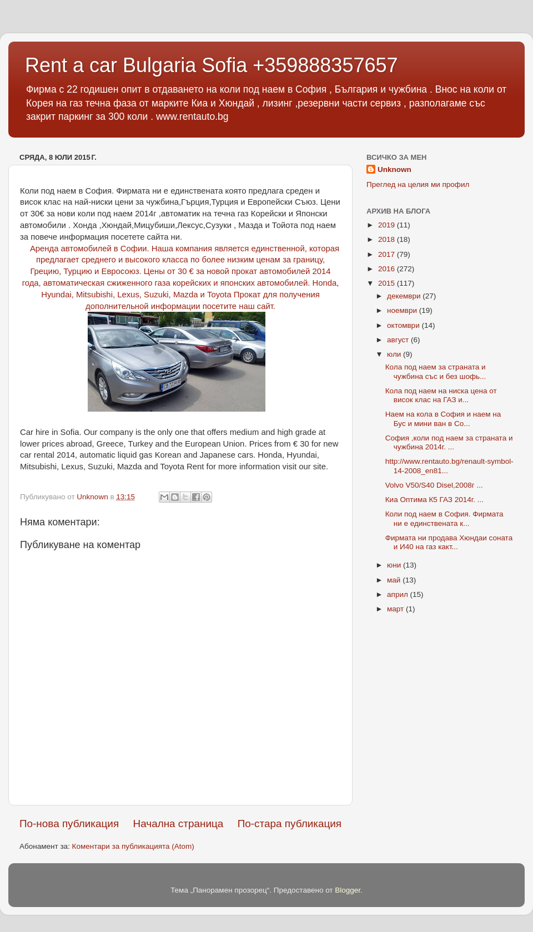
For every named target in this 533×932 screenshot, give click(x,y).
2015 (387, 283)
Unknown (394, 169)
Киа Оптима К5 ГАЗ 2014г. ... (434, 499)
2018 (387, 239)
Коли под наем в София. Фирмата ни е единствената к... (444, 518)
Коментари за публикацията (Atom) (133, 846)
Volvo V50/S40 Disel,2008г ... (434, 485)
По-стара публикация (289, 823)
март (396, 609)
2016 (387, 269)
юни (395, 565)
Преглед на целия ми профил (417, 184)
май (395, 580)
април (398, 594)
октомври (404, 325)
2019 (387, 225)
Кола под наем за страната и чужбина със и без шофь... (435, 371)
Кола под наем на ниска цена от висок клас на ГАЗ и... (441, 395)
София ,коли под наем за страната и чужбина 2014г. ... (449, 442)
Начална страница (178, 823)
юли (395, 354)
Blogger (347, 890)
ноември (403, 310)
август (399, 340)
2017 (387, 254)
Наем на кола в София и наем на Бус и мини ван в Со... (443, 418)
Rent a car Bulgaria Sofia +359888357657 (211, 65)
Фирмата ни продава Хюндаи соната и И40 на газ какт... (448, 542)
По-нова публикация (69, 823)
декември (405, 296)
